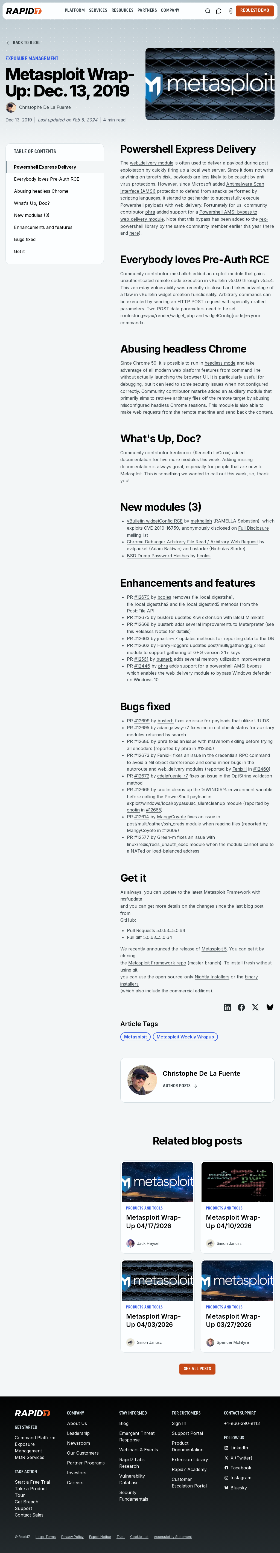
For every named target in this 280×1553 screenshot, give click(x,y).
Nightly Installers (212, 977)
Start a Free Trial (32, 1482)
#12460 (261, 769)
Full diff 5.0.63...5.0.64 (149, 937)
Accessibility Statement (173, 1537)
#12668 (142, 624)
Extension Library (190, 1459)
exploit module (228, 273)
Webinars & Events (138, 1449)
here (269, 226)
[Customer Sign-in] (230, 11)
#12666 (142, 789)
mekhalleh (180, 273)
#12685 (204, 748)
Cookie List (139, 1537)
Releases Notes (151, 631)
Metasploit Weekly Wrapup (185, 1037)
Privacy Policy (72, 1537)
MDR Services (29, 1457)
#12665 (153, 810)
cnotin (164, 789)
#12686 (142, 741)
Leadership (78, 1433)
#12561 (141, 659)
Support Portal (187, 1433)
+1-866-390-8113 (242, 1423)
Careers (75, 1482)
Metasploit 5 (214, 949)
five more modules (179, 459)
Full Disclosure (253, 528)
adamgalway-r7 (173, 727)
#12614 (141, 816)
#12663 (141, 638)
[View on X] (255, 1007)
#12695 (141, 727)
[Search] (208, 11)
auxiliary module (245, 391)
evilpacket (137, 548)
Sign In (179, 1423)
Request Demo (254, 10)
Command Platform (35, 1437)
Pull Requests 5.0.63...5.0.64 (156, 930)
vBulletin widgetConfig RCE (155, 521)
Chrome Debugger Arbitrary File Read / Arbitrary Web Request (192, 541)
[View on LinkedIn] (227, 1007)
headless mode (220, 363)
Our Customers (83, 1453)
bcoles (204, 555)
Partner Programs (86, 1463)
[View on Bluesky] (270, 1007)
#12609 (169, 830)
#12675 (141, 617)
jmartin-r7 (167, 638)
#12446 (142, 666)
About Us (77, 1423)
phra (150, 212)
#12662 (141, 645)
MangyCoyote (171, 816)
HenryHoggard (172, 645)
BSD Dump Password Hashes (158, 555)
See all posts (197, 1369)
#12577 (141, 837)
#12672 (141, 776)
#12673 (141, 755)
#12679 (142, 597)
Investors (76, 1472)
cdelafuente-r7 (172, 776)
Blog (124, 1423)
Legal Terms (46, 1537)
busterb (165, 617)
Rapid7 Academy (189, 1469)
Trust (120, 1537)
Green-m (166, 837)
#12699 (142, 720)
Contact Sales (29, 1515)
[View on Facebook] (241, 1007)
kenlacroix (181, 452)
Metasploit (135, 1037)
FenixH (164, 755)
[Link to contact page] (219, 11)
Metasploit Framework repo (157, 963)
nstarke (199, 391)
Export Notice (100, 1537)
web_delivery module (151, 163)
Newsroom (78, 1443)
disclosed (214, 287)
